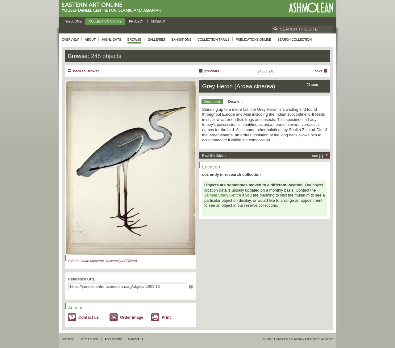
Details (233, 101)
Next (318, 71)
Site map (68, 339)
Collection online (105, 21)
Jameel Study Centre (222, 195)
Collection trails (214, 39)
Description (212, 101)
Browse (134, 39)
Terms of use (89, 339)
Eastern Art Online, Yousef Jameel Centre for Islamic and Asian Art (114, 7)
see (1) (317, 156)
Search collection (294, 39)
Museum (158, 21)
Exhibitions (181, 39)
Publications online (253, 39)
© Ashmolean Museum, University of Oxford (102, 261)
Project (136, 21)
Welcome (73, 21)
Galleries (156, 39)
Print (166, 317)
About (90, 39)
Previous (211, 71)
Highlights (111, 39)
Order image (131, 317)
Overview (70, 39)
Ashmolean (311, 7)
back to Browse (86, 71)
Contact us (88, 317)
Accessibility (113, 339)
